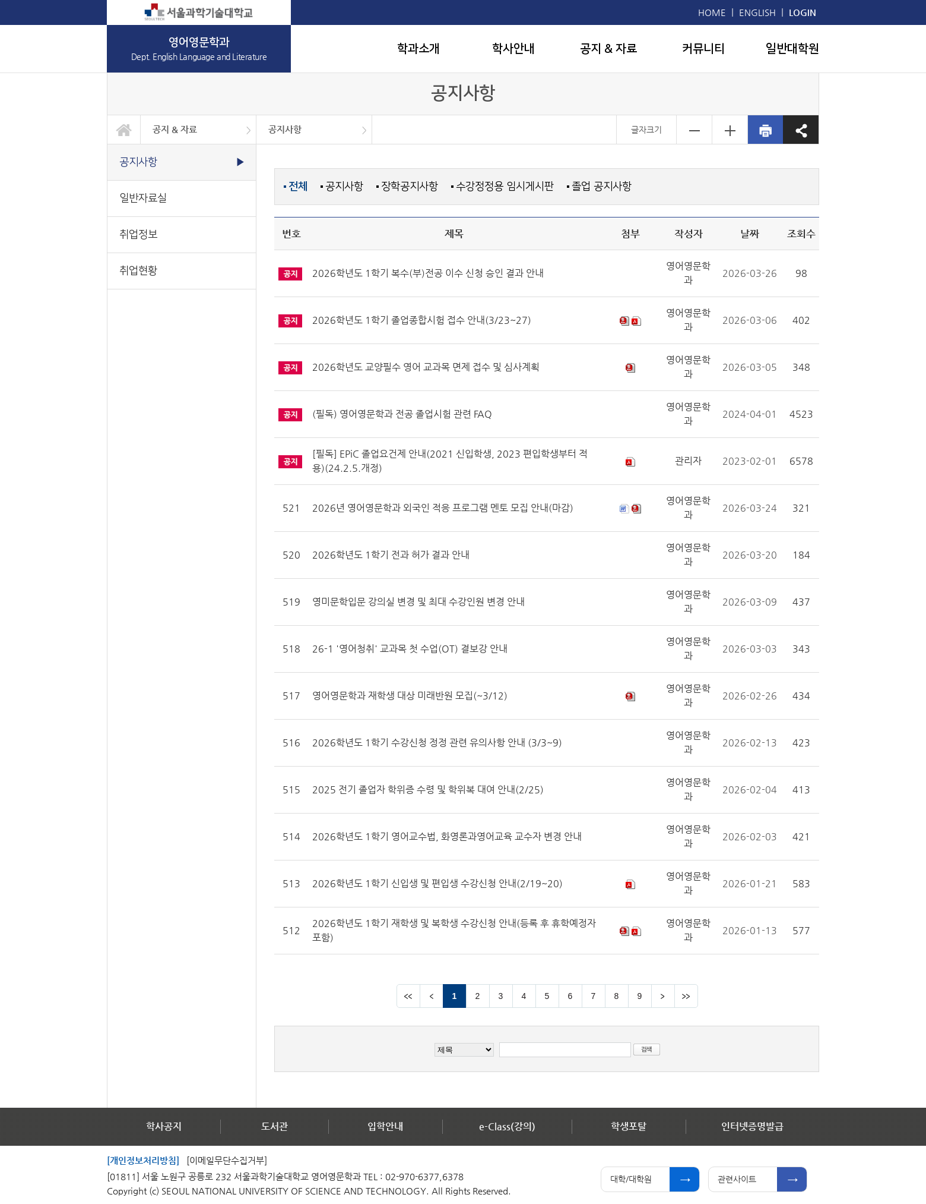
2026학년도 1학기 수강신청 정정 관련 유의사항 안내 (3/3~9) (437, 742)
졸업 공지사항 (602, 186)
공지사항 (285, 129)
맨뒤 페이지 (686, 996)
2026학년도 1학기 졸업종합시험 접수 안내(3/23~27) (421, 320)
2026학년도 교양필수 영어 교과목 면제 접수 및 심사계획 (426, 367)
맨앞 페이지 (408, 996)
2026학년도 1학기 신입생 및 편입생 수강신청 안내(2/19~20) (437, 883)
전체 (297, 187)
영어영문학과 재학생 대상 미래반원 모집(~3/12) (410, 695)
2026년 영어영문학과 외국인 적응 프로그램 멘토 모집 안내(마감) (442, 507)
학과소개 (418, 48)
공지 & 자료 (608, 48)
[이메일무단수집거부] (226, 1160)
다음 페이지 (663, 996)
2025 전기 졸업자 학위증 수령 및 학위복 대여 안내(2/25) (428, 789)
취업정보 (138, 234)
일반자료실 (143, 198)
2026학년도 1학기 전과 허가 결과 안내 (391, 554)
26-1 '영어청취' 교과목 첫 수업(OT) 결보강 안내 (410, 648)
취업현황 (138, 270)
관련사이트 (737, 1179)
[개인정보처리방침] (143, 1160)
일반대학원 (792, 48)
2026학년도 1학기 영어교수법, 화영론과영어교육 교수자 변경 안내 (447, 836)
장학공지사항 (409, 186)
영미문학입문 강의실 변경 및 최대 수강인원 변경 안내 (418, 601)
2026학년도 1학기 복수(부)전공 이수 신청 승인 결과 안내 (428, 273)
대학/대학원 (631, 1179)
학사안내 (513, 48)
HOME (712, 12)
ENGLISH (757, 12)
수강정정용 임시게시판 (505, 186)
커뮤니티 (703, 48)
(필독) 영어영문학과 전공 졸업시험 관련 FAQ (402, 414)
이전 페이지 (431, 996)
